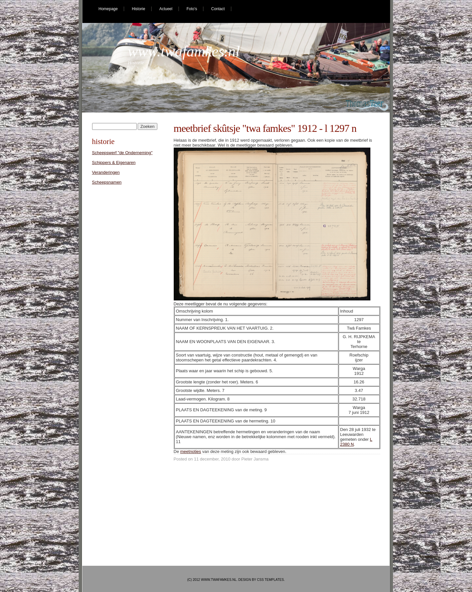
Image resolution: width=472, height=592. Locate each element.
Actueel (165, 9)
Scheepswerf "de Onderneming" (122, 152)
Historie (138, 9)
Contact (218, 9)
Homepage (108, 9)
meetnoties (190, 451)
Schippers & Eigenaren (114, 162)
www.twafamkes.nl (184, 51)
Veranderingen (106, 172)
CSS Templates (270, 580)
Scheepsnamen (107, 182)
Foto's (192, 9)
